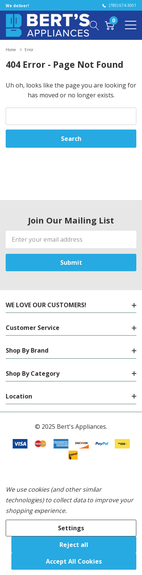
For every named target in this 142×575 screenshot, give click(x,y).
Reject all (73, 545)
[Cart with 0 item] (109, 25)
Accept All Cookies (74, 561)
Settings (71, 528)
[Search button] (94, 25)
